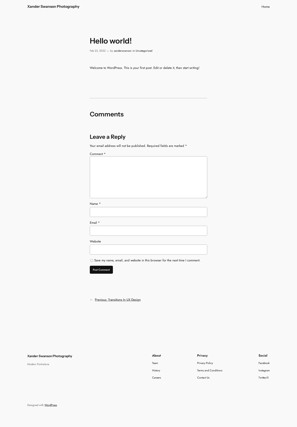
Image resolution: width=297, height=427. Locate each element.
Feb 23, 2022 (98, 51)
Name (95, 203)
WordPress (51, 405)
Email (95, 222)
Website (95, 241)
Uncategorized (144, 51)
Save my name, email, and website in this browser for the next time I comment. (147, 260)
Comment (98, 154)
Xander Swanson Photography (53, 6)
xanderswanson (123, 51)
